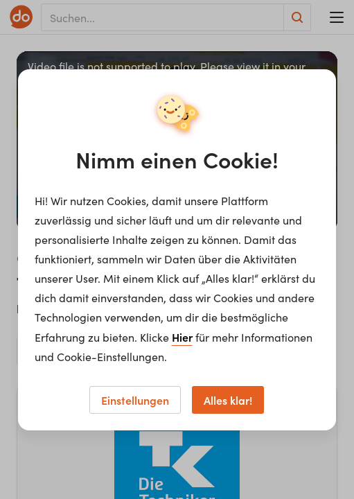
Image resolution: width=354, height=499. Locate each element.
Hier (182, 336)
